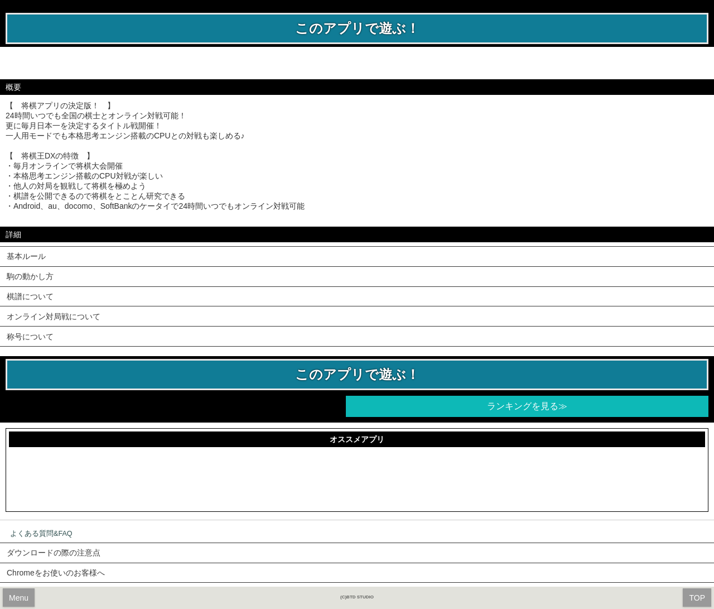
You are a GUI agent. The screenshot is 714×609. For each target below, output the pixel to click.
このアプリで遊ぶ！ (357, 28)
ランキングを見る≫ (527, 406)
